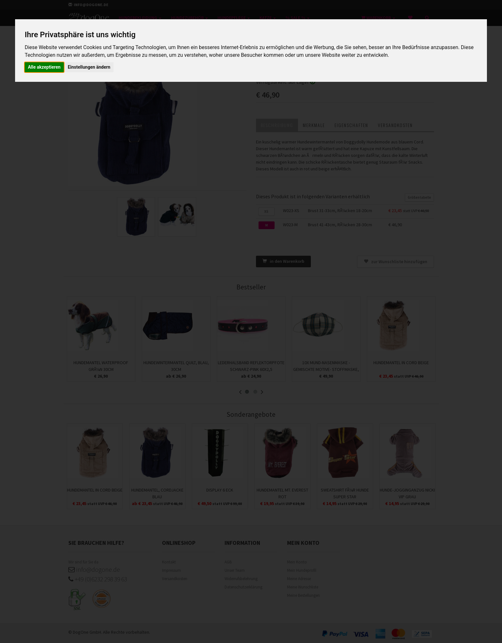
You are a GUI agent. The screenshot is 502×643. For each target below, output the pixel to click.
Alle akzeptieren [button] (44, 67)
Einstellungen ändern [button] (89, 67)
